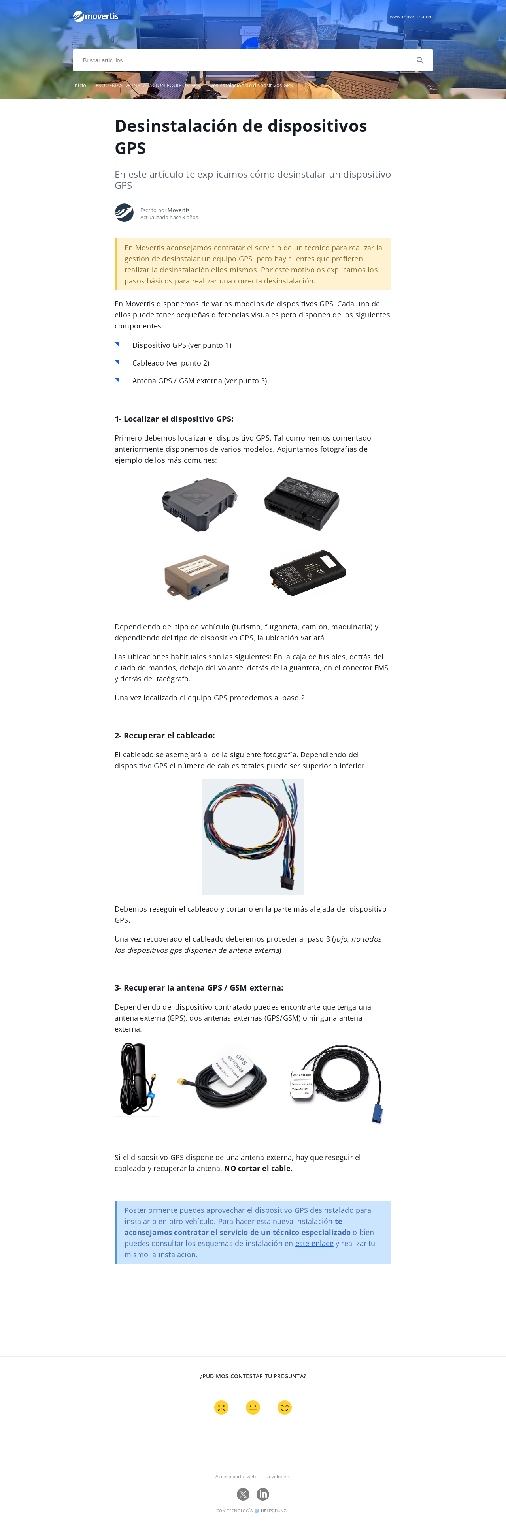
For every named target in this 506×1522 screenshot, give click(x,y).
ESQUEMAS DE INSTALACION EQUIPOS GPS (153, 85)
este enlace (314, 1243)
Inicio (84, 85)
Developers (278, 1476)
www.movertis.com (411, 16)
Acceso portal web (235, 1476)
